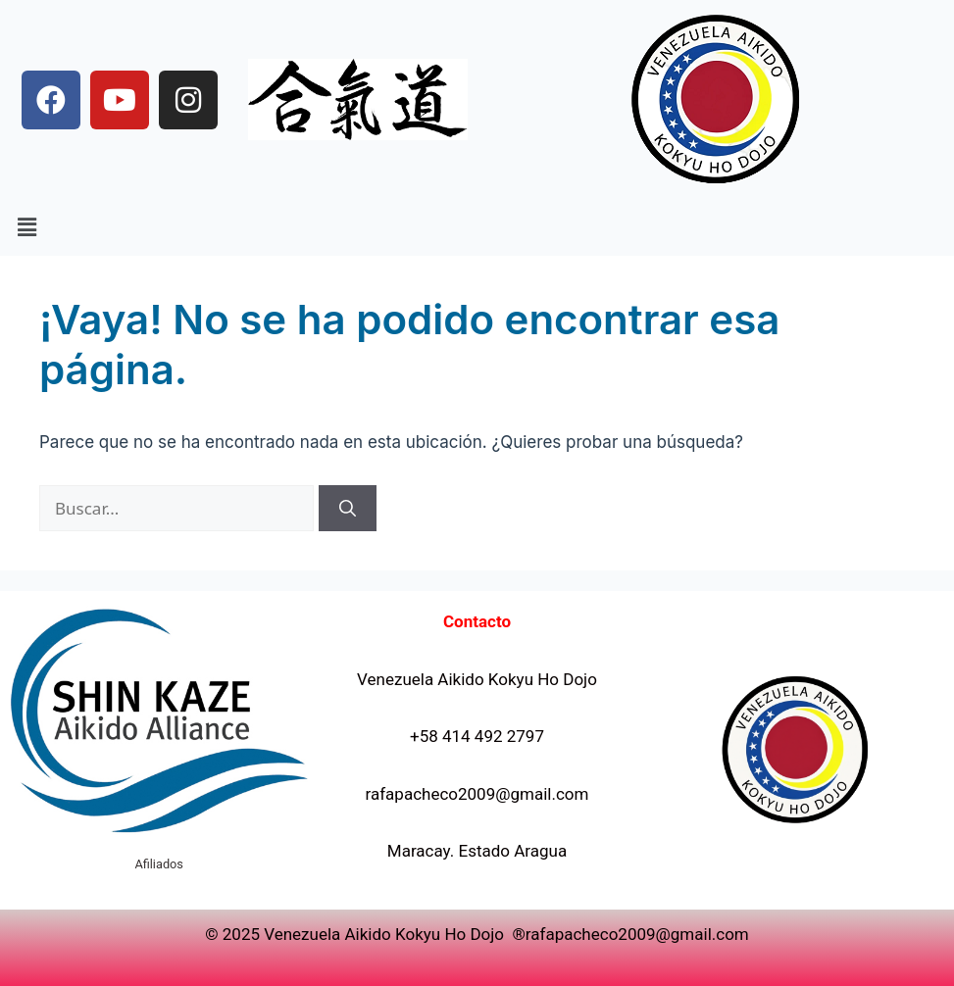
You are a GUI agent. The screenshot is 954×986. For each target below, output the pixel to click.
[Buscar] (348, 508)
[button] (26, 227)
